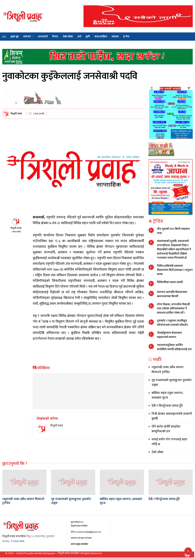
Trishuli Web (17, 541)
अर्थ (79, 36)
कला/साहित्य (100, 36)
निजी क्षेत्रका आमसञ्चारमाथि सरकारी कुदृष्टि (172, 416)
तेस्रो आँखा (68, 36)
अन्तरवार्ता (43, 36)
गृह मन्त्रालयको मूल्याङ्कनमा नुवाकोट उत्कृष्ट (172, 383)
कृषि (88, 36)
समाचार (27, 36)
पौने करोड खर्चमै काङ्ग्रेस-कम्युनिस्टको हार (166, 429)
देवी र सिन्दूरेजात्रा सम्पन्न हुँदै (167, 405)
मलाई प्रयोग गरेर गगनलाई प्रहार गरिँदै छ (169, 442)
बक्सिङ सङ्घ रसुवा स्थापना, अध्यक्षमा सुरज (167, 395)
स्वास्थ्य (115, 36)
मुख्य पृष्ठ (15, 36)
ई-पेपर (126, 36)
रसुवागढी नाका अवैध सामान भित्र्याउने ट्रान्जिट (167, 370)
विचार (55, 36)
